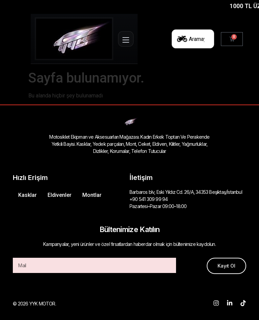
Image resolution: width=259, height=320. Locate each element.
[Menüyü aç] (126, 39)
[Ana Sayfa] (74, 38)
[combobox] (193, 38)
